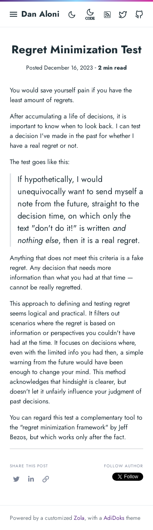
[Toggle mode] (71, 14)
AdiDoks (114, 518)
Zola (79, 518)
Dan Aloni (40, 14)
